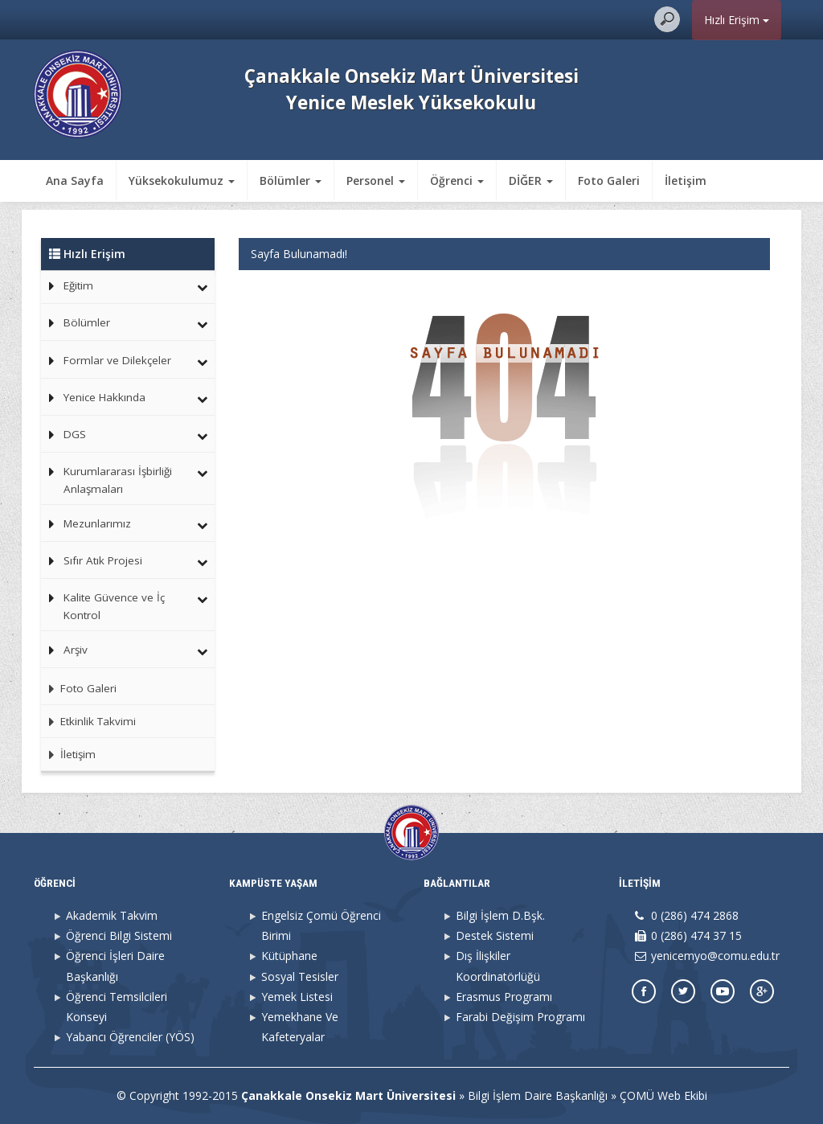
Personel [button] (375, 180)
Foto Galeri (609, 180)
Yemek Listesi (297, 996)
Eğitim (78, 285)
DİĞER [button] (531, 180)
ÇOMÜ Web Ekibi (663, 1095)
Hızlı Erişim (736, 19)
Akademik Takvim (112, 915)
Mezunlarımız (97, 523)
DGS (74, 434)
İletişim (685, 180)
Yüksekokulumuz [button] (182, 180)
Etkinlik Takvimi (88, 721)
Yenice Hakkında (104, 397)
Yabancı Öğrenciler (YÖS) (130, 1036)
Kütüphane (289, 955)
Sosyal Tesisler (299, 976)
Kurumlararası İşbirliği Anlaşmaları (117, 480)
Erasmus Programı (504, 996)
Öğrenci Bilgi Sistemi (119, 935)
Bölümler (86, 322)
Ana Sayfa (75, 180)
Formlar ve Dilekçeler (117, 360)
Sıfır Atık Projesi (102, 560)
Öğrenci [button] (457, 180)
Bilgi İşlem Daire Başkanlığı (538, 1095)
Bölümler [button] (290, 180)
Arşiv (75, 649)
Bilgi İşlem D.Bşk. (500, 915)
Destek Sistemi (495, 935)
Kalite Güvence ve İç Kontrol (114, 606)
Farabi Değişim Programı (520, 1016)
